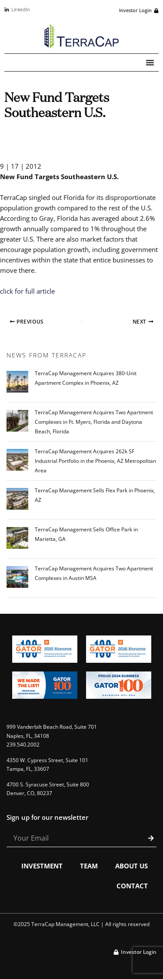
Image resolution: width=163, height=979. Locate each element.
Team (89, 865)
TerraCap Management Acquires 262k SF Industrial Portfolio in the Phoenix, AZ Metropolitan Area (95, 461)
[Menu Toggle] (150, 62)
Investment (42, 865)
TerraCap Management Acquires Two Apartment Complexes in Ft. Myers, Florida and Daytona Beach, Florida (94, 422)
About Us (131, 865)
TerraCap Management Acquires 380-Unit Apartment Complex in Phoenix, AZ (85, 378)
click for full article (27, 291)
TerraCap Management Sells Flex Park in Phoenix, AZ (95, 495)
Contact (132, 885)
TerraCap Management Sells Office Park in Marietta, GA (86, 534)
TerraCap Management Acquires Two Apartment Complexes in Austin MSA (94, 573)
